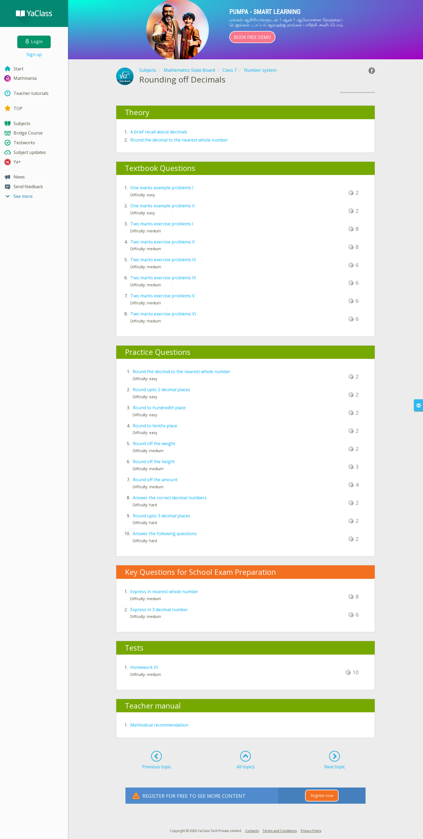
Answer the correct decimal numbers (170, 498)
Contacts (252, 830)
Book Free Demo (252, 37)
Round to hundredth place (159, 408)
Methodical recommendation (159, 725)
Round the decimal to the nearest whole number (179, 140)
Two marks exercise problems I (161, 224)
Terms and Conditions (280, 830)
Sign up (34, 54)
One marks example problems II (162, 206)
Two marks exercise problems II (162, 242)
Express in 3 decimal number (159, 610)
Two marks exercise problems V (162, 296)
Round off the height (154, 462)
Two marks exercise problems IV (163, 278)
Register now (322, 795)
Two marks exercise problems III (163, 260)
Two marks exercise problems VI (163, 314)
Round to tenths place (155, 426)
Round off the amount (155, 480)
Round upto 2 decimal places (161, 390)
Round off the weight (154, 443)
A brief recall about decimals (158, 132)
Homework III (144, 667)
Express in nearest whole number (164, 591)
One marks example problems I (161, 188)
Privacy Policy (311, 830)
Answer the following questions (165, 534)
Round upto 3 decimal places (161, 516)
